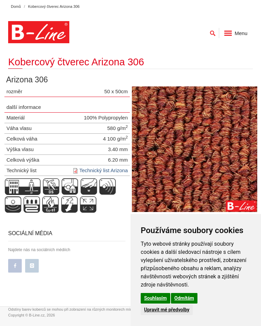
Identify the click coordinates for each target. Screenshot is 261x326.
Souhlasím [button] (155, 298)
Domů (16, 6)
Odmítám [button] (184, 298)
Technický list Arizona (103, 170)
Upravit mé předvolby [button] (166, 309)
